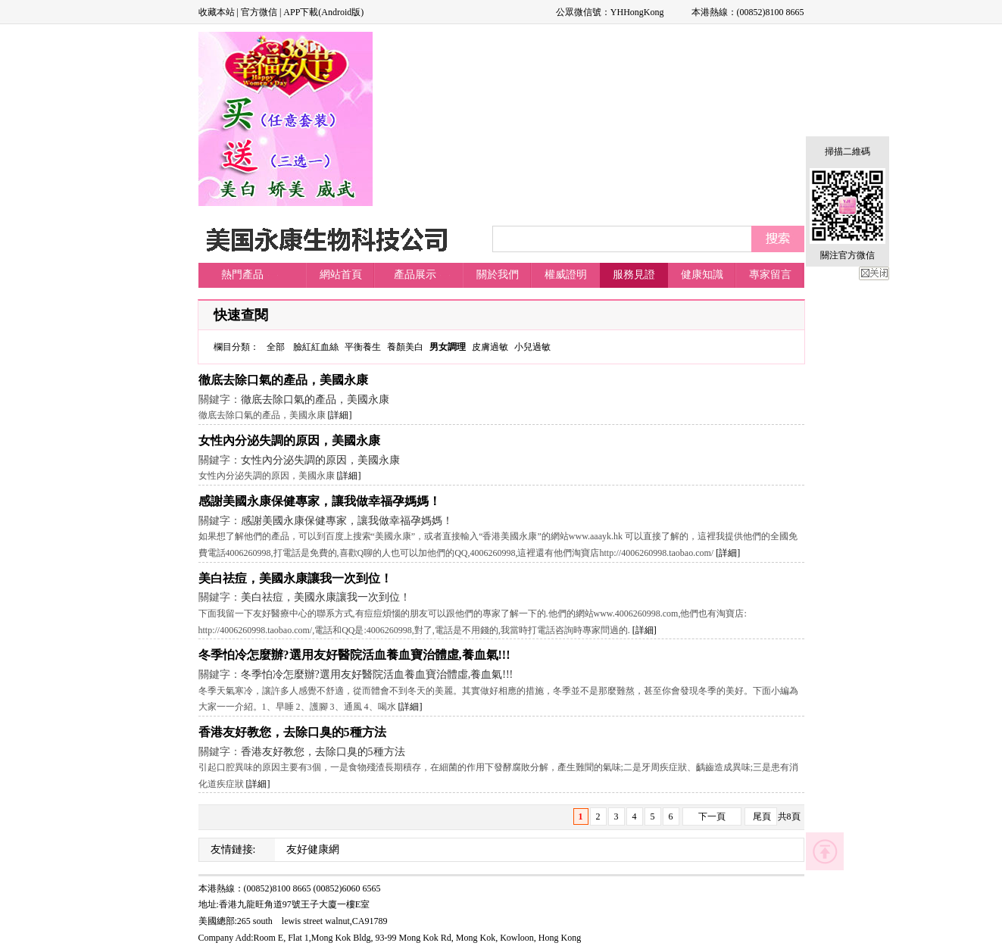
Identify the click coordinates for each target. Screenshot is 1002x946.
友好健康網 (312, 849)
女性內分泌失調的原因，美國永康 (289, 440)
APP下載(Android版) (323, 12)
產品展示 (415, 274)
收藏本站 (216, 12)
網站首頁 (341, 274)
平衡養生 (363, 347)
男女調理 (447, 347)
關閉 (874, 273)
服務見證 (634, 274)
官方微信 (259, 12)
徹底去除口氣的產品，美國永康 (283, 379)
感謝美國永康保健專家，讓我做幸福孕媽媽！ (319, 501)
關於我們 (497, 274)
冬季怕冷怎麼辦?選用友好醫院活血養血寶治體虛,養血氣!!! (354, 654)
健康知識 (702, 274)
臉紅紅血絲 (316, 347)
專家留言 (770, 274)
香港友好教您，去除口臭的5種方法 (292, 732)
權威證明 (566, 274)
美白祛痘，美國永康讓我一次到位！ (295, 578)
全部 (276, 347)
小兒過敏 (532, 347)
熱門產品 (242, 274)
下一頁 (712, 816)
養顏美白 (405, 347)
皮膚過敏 (490, 347)
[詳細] (340, 415)
